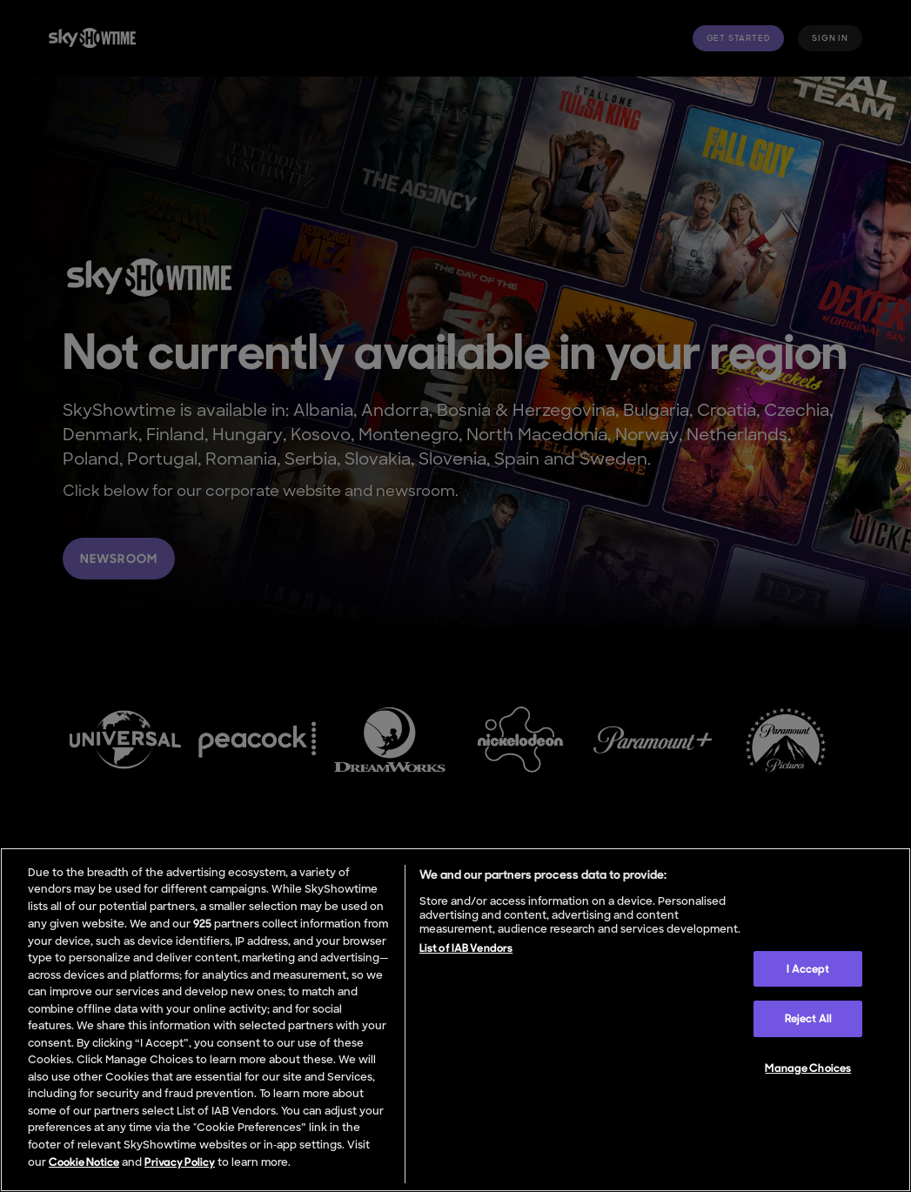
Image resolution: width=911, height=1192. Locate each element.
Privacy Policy (179, 1162)
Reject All (808, 1019)
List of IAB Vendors (465, 948)
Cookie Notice (84, 1162)
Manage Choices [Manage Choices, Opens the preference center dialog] (808, 1068)
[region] (455, 1019)
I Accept (808, 968)
